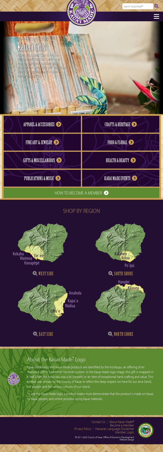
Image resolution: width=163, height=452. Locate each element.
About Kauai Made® (121, 422)
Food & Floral (121, 142)
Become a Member (122, 425)
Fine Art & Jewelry (42, 142)
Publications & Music (42, 178)
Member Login (124, 432)
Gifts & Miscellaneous (42, 160)
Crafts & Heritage (121, 124)
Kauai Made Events (120, 178)
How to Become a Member (81, 193)
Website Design (127, 439)
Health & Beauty (121, 160)
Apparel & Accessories (42, 124)
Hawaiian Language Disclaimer (114, 428)
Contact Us (98, 422)
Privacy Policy (82, 428)
